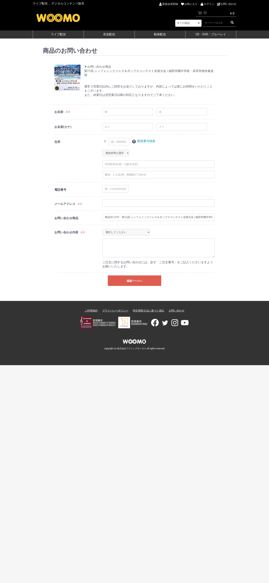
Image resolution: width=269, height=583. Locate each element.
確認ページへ (134, 280)
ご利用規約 (91, 310)
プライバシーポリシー (115, 310)
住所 (57, 142)
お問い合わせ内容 (66, 232)
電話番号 (60, 189)
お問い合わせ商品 (66, 218)
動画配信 (160, 34)
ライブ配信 (58, 34)
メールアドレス (64, 204)
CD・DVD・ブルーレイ (210, 34)
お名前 (58, 112)
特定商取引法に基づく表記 (148, 310)
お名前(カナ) (62, 127)
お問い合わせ (176, 310)
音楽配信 (109, 34)
